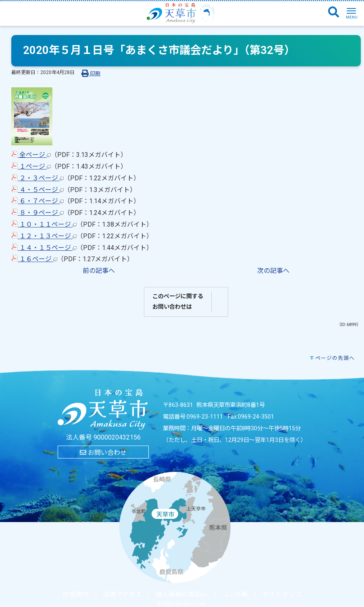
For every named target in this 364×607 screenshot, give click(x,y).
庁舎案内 (76, 594)
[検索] (333, 12)
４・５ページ (37, 190)
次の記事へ (273, 271)
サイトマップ (281, 594)
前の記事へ (99, 271)
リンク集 (235, 594)
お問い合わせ (103, 452)
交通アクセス (122, 594)
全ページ (31, 155)
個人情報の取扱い (182, 594)
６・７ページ (37, 201)
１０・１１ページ (44, 224)
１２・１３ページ (44, 236)
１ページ (31, 166)
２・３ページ (37, 178)
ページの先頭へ (335, 358)
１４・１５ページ (44, 248)
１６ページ (34, 259)
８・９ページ (37, 213)
